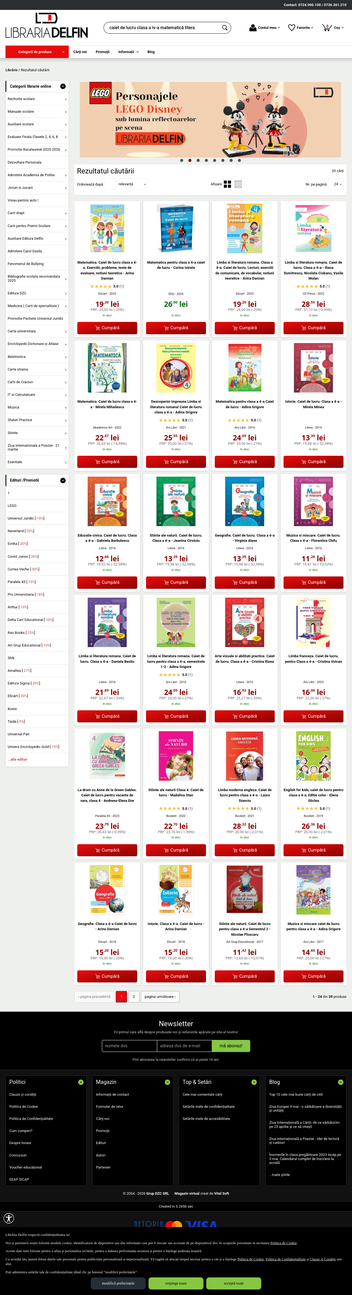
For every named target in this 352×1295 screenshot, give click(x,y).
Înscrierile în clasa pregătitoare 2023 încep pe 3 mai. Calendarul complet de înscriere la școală (305, 1198)
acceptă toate (234, 1283)
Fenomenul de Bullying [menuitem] (25, 303)
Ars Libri (171, 467)
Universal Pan (18, 774)
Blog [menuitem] (151, 52)
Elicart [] (18, 736)
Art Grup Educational (240, 982)
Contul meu (264, 27)
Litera (309, 467)
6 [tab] (223, 200)
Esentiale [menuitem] (15, 502)
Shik (11, 697)
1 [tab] (181, 200)
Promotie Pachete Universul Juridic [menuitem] (35, 358)
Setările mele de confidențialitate (209, 1146)
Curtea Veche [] (23, 609)
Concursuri (18, 1194)
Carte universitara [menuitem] (22, 371)
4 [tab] (206, 200)
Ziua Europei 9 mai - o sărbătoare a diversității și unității (305, 1148)
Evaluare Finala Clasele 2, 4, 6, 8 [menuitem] (33, 177)
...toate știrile (279, 1214)
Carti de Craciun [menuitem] (20, 421)
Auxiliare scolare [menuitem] (21, 164)
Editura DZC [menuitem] (17, 333)
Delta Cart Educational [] (31, 660)
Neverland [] (21, 571)
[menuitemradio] (227, 223)
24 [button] (336, 224)
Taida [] (16, 761)
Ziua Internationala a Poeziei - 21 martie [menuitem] (34, 487)
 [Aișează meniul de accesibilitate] (9, 1218)
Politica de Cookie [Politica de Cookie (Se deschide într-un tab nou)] (283, 1243)
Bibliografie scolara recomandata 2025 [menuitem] (34, 318)
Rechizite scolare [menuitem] (21, 138)
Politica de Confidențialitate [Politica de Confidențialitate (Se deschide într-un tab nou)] (286, 1259)
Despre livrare (20, 1182)
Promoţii (102, 1170)
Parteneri (103, 1207)
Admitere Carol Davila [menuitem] (25, 291)
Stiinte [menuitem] (13, 472)
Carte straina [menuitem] (18, 409)
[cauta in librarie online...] (161, 28)
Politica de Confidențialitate (31, 1158)
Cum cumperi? (20, 1170)
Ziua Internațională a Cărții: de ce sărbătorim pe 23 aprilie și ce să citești (304, 1164)
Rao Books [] (21, 672)
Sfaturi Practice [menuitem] (20, 460)
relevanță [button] (126, 224)
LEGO (12, 545)
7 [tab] (231, 200)
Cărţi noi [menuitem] (80, 52)
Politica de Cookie (23, 1146)
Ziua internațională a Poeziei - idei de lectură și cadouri (304, 1180)
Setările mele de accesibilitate (206, 1158)
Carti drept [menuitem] (16, 253)
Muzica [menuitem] (13, 447)
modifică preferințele (118, 1283)
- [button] (63, 126)
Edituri (101, 1182)
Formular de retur (109, 1146)
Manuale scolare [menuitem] (21, 151)
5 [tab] (214, 200)
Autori (101, 1194)
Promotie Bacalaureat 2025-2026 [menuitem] (34, 189)
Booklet (171, 855)
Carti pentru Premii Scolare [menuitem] (29, 265)
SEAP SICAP (19, 1219)
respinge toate (176, 1283)
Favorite (300, 27)
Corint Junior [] (23, 596)
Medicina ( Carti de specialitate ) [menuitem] (33, 345)
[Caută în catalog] (225, 28)
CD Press (309, 333)
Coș (332, 27)
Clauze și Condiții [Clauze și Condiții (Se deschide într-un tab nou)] (323, 1259)
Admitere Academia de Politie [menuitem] (31, 214)
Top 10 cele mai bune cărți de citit (296, 1134)
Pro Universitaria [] (26, 634)
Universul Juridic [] (26, 558)
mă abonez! (231, 1085)
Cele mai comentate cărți (202, 1134)
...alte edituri (17, 799)
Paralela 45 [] (22, 621)
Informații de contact (112, 1134)
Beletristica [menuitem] (17, 396)
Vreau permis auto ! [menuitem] (23, 240)
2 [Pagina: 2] (132, 1036)
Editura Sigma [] (24, 723)
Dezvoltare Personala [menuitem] (24, 202)
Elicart (102, 333)
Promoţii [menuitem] (102, 52)
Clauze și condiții (22, 1134)
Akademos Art (102, 467)
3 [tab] (198, 200)
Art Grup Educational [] (29, 685)
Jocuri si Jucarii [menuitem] (20, 227)
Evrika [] (18, 583)
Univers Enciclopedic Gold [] (33, 787)
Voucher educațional (25, 1207)
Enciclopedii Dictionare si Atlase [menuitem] (33, 384)
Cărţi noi (102, 1158)
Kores (12, 748)
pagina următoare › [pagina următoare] (158, 1036)
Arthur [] (18, 647)
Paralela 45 (102, 855)
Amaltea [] (19, 710)
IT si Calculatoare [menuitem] (21, 434)
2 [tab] (190, 200)
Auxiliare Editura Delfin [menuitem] (25, 278)
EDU (171, 333)
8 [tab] (239, 200)
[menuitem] (37, 52)
